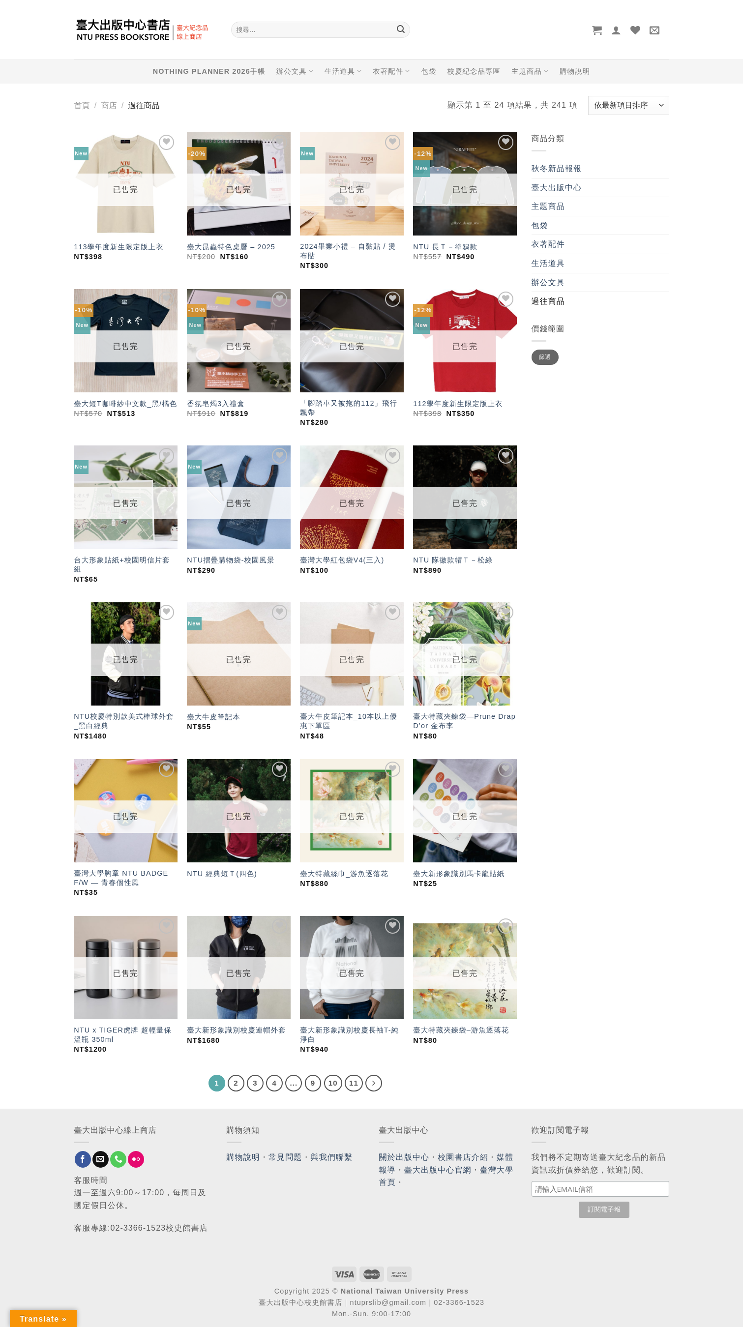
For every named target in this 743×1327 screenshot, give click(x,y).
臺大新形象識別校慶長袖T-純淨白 (349, 1034)
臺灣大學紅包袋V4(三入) (342, 560)
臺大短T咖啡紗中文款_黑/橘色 (125, 404)
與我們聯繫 (332, 1157)
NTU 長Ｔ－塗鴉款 (445, 247)
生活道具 (343, 71)
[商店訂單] (628, 105)
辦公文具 (295, 71)
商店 (109, 105)
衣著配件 (391, 71)
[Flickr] (136, 1159)
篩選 (545, 357)
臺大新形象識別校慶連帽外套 (236, 1030)
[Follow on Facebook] (83, 1159)
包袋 (429, 71)
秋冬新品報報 (557, 168)
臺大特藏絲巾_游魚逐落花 (344, 874)
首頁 (82, 105)
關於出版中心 (404, 1157)
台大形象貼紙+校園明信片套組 (122, 564)
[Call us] (118, 1159)
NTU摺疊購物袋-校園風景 (230, 560)
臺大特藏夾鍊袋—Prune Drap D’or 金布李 (464, 721)
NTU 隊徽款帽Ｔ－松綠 (453, 560)
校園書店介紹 (463, 1157)
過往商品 (548, 301)
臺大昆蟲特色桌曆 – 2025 (231, 247)
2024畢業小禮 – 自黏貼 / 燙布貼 (348, 251)
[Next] (373, 1083)
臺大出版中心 (557, 187)
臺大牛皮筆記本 (213, 717)
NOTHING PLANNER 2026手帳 (209, 71)
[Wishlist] (635, 30)
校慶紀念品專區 (474, 71)
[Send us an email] (100, 1159)
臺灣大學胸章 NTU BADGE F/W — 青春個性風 (121, 877)
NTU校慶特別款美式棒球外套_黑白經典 (124, 721)
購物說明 (575, 71)
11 (353, 1083)
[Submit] (401, 30)
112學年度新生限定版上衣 (458, 404)
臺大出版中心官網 (438, 1170)
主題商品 (530, 71)
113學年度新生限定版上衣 (118, 247)
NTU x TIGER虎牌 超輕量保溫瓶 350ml (123, 1034)
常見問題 (285, 1157)
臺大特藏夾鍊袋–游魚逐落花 (461, 1030)
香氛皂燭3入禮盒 (216, 404)
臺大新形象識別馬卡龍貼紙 (459, 874)
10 (333, 1083)
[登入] (616, 30)
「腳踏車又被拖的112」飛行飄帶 (348, 407)
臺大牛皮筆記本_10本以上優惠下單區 (348, 721)
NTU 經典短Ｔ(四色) (222, 874)
